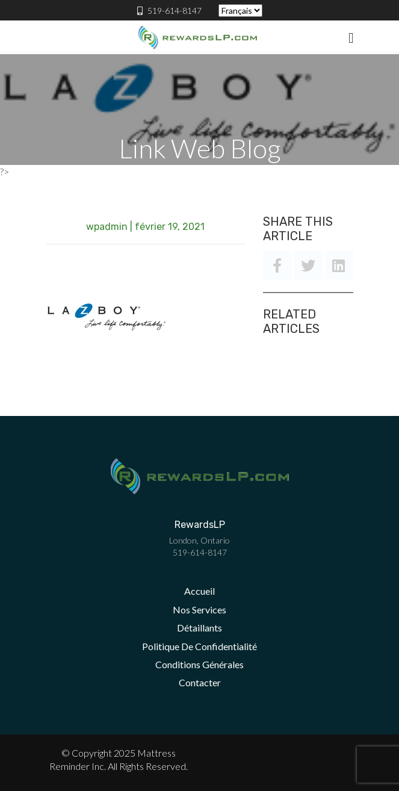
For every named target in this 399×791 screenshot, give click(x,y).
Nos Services (199, 609)
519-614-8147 (169, 10)
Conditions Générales (199, 664)
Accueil (199, 591)
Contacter (200, 682)
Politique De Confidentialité (199, 646)
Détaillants (199, 627)
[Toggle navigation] (351, 37)
